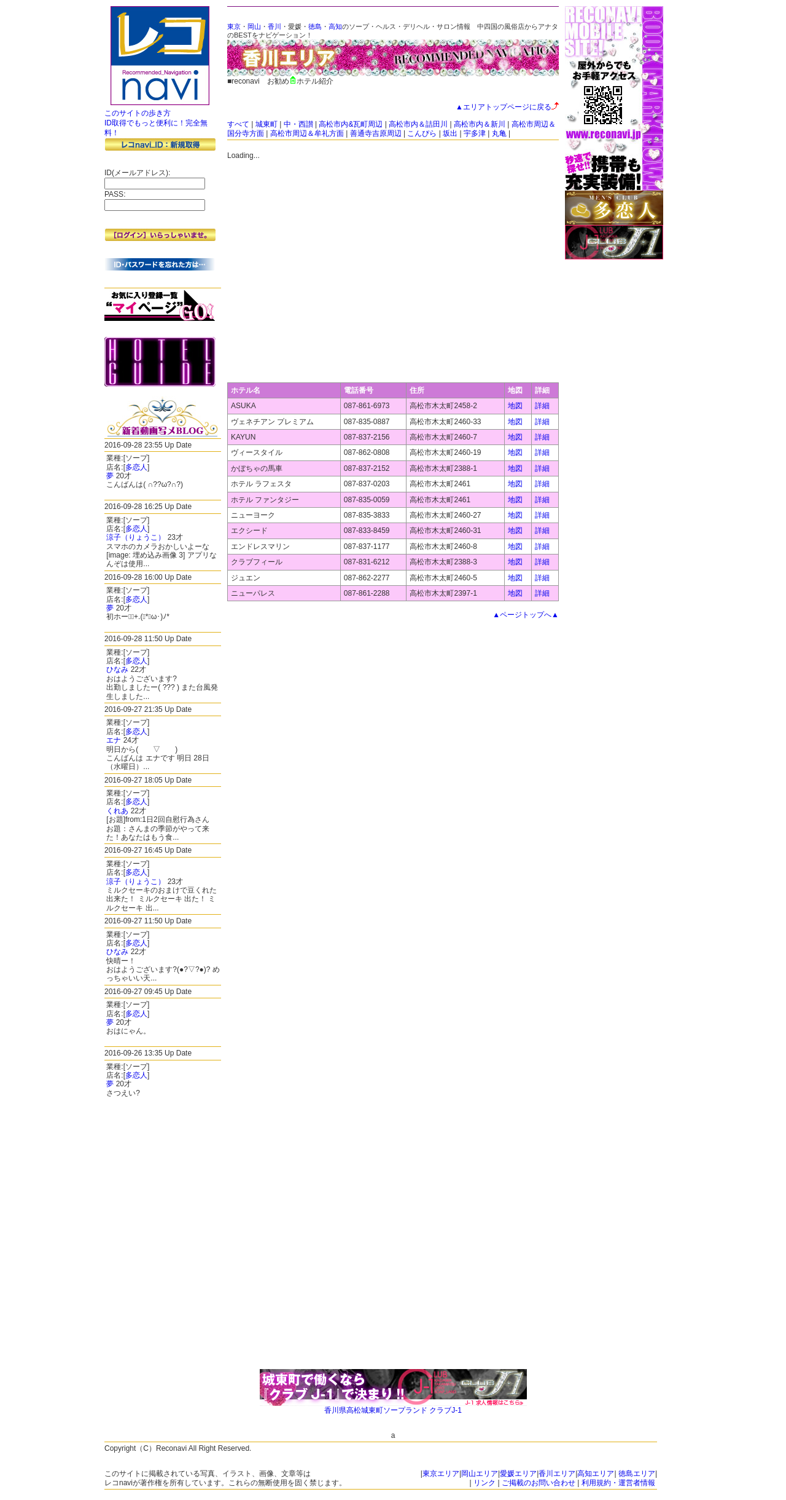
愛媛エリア (518, 1473)
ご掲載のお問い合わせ (538, 1482)
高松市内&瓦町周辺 (351, 124)
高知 (335, 26)
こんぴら (422, 133)
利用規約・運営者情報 (618, 1482)
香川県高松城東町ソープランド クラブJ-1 (393, 1410)
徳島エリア (636, 1473)
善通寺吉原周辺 (376, 133)
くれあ (117, 811)
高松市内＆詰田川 (418, 124)
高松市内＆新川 (479, 124)
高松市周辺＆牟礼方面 (307, 133)
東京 (234, 26)
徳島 (315, 26)
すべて (238, 124)
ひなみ (117, 669)
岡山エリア (479, 1473)
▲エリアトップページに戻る (507, 107)
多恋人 (136, 467)
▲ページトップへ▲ (525, 614)
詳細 (542, 405)
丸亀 (499, 133)
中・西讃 (298, 124)
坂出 (450, 133)
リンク (484, 1482)
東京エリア (440, 1473)
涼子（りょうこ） (135, 537)
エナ (113, 740)
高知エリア (595, 1473)
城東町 (266, 124)
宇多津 (475, 133)
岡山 (254, 26)
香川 (274, 26)
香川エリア (557, 1473)
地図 (515, 405)
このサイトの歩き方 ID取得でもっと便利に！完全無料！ (156, 123)
